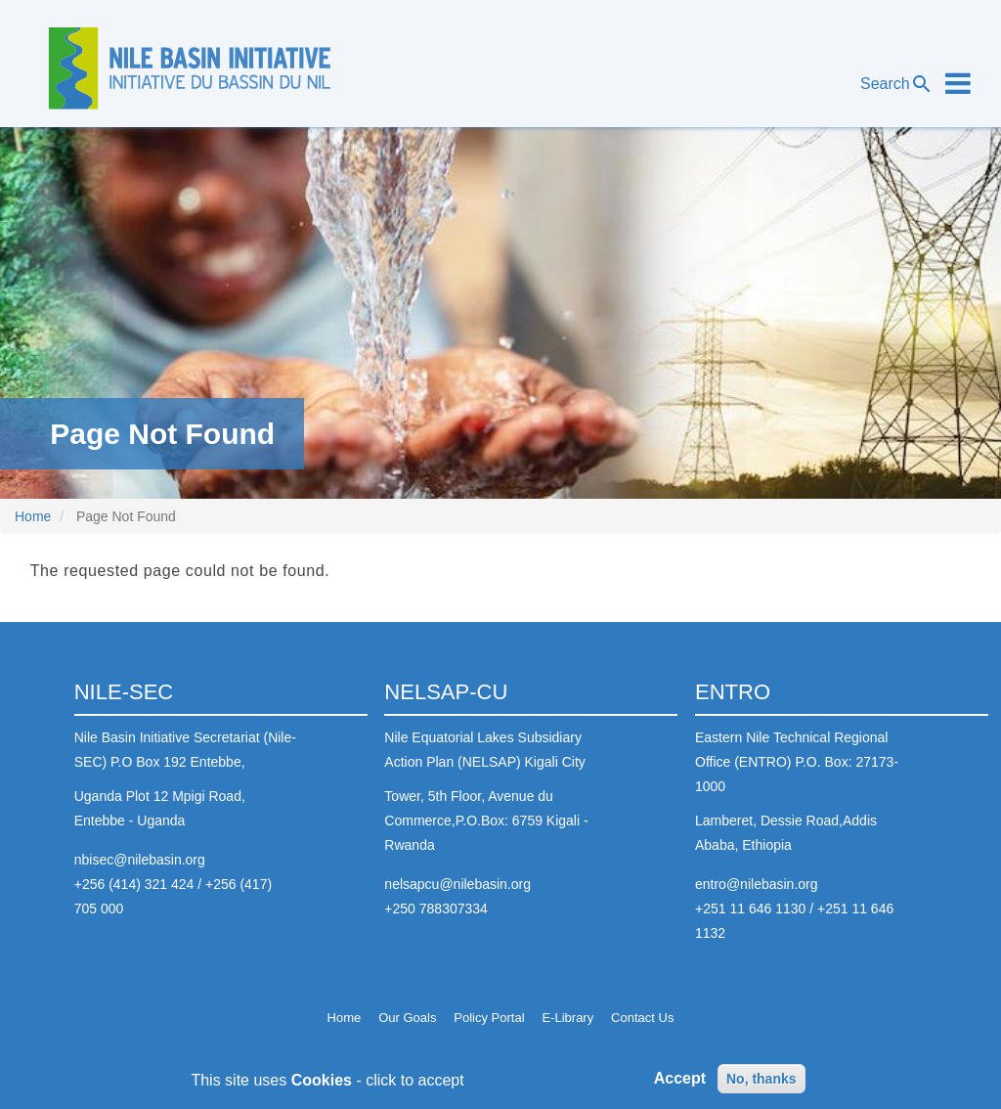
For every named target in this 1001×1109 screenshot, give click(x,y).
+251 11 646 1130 (750, 908)
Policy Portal (489, 1017)
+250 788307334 (436, 908)
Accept (680, 1084)
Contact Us (642, 1017)
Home (33, 516)
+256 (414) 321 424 (134, 884)
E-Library (567, 1017)
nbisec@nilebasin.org (139, 859)
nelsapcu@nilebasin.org (457, 884)
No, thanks (761, 1083)
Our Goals (407, 1017)
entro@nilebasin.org (756, 884)
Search (897, 84)
